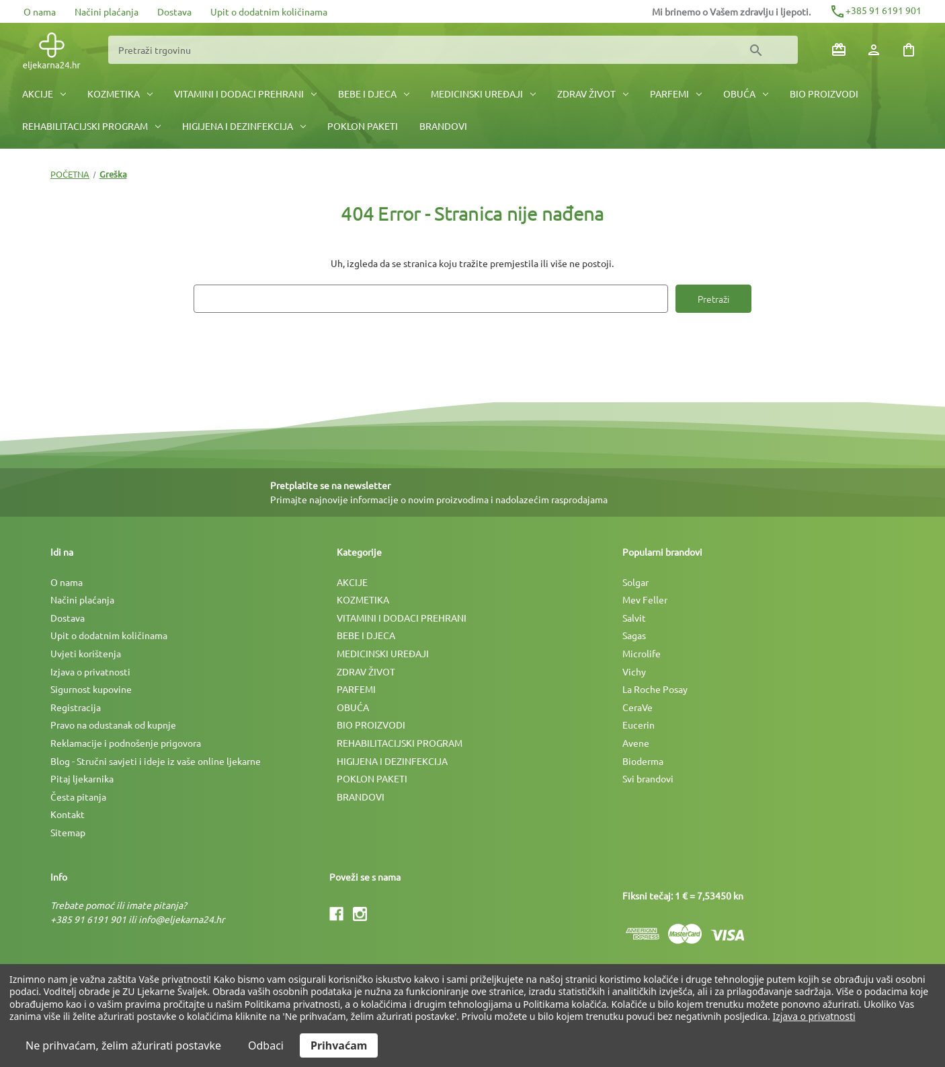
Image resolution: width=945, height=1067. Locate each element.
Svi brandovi (647, 778)
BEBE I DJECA (373, 93)
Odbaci (266, 1045)
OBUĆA (745, 93)
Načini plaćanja (106, 11)
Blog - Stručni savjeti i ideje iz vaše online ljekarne (155, 761)
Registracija (75, 707)
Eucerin (638, 725)
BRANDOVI (443, 126)
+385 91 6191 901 (875, 10)
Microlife (641, 653)
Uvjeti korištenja (85, 653)
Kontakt (67, 814)
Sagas (634, 635)
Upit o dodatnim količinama (268, 11)
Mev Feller (644, 599)
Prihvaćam (339, 1045)
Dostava (174, 11)
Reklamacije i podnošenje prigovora (125, 743)
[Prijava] (873, 49)
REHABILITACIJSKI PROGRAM (91, 126)
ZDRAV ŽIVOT (592, 93)
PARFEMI (676, 93)
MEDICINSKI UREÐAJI (483, 93)
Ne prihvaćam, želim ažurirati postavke (123, 1045)
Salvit (634, 618)
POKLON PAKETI (362, 126)
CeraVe (637, 707)
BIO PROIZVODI (824, 93)
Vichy (634, 671)
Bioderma (642, 761)
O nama (40, 11)
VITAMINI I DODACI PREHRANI (245, 93)
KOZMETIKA (120, 93)
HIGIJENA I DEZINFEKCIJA (244, 126)
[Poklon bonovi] (838, 49)
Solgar (635, 582)
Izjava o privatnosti (90, 671)
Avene (635, 743)
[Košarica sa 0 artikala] (908, 49)
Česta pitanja (78, 796)
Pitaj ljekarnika (82, 778)
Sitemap (67, 832)
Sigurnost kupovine (91, 689)
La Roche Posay (655, 689)
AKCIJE (44, 93)
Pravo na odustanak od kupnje (113, 725)
